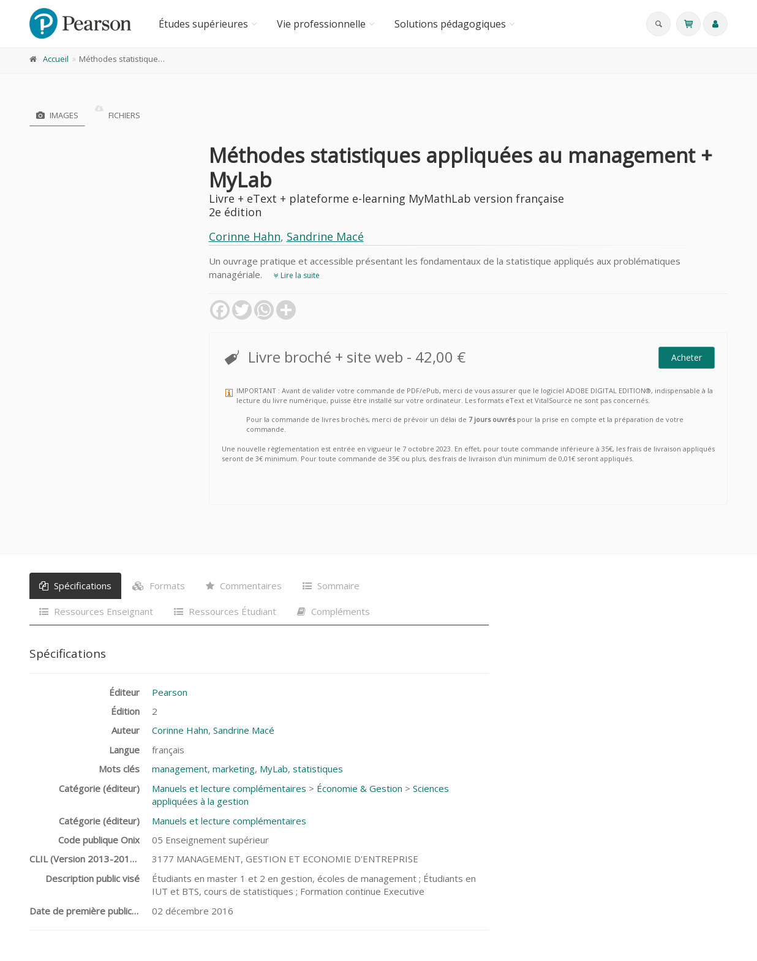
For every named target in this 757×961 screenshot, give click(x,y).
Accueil (56, 58)
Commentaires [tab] (244, 585)
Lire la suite (297, 275)
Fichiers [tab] (117, 115)
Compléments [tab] (333, 611)
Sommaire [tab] (331, 585)
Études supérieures (203, 24)
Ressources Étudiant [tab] (225, 611)
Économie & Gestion (359, 788)
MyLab (274, 769)
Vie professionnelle (321, 24)
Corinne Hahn (245, 236)
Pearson (169, 692)
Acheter (686, 357)
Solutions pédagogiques (450, 24)
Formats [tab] (158, 585)
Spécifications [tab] (75, 585)
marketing (234, 769)
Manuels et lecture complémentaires (229, 788)
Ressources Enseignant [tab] (96, 611)
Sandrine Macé (325, 236)
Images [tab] (57, 115)
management (180, 769)
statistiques (318, 769)
